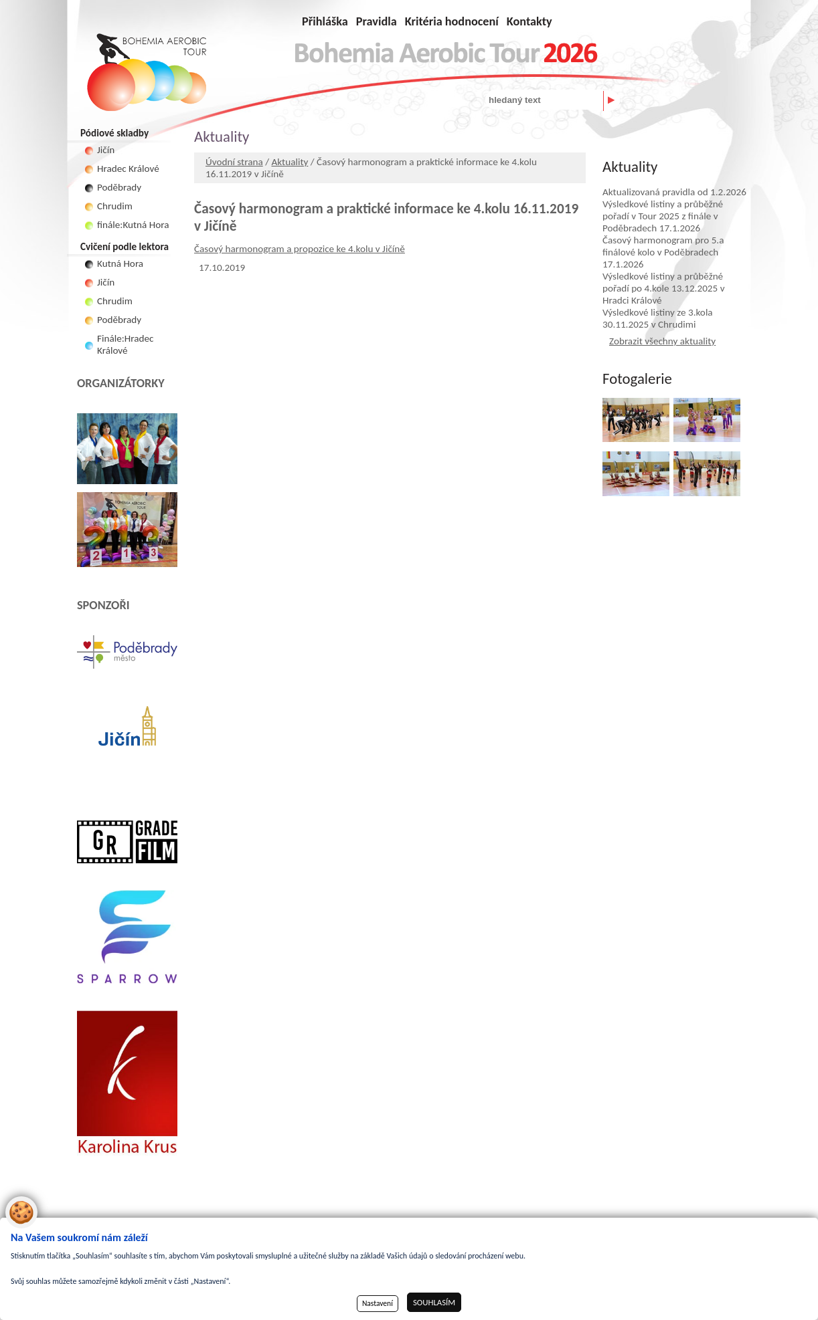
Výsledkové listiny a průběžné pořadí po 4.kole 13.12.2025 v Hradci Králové (663, 288)
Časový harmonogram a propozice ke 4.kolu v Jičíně (299, 249)
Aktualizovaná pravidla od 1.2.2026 (674, 192)
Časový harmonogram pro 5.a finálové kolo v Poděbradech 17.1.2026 (663, 252)
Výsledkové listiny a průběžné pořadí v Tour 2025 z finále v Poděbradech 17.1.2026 (662, 216)
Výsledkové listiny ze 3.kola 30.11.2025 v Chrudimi (657, 318)
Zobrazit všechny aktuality (662, 341)
